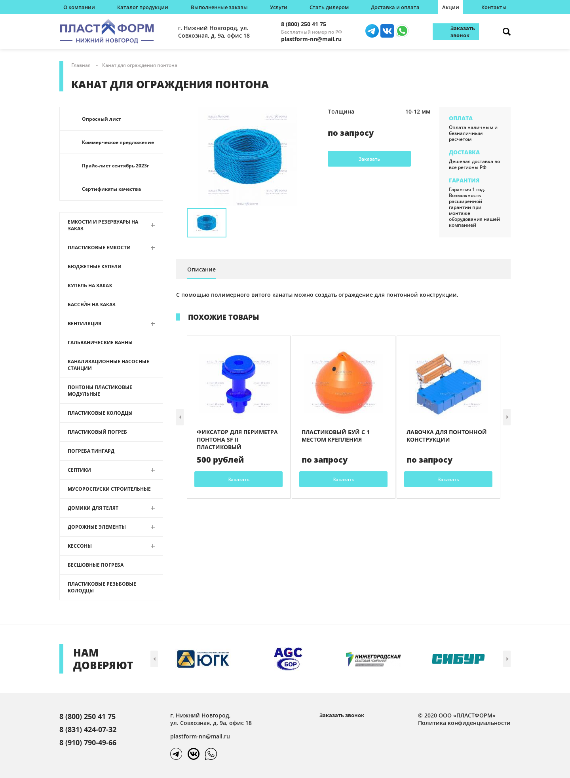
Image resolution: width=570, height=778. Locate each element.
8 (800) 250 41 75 (303, 24)
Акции (450, 7)
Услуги (278, 7)
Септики (79, 470)
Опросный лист (101, 119)
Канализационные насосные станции (108, 365)
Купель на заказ (90, 285)
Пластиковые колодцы (100, 413)
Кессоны (80, 546)
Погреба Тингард (91, 451)
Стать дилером (329, 7)
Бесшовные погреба (96, 565)
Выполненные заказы (219, 7)
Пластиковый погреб (97, 432)
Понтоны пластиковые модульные (100, 390)
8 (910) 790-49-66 (87, 742)
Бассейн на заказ (92, 304)
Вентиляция (84, 323)
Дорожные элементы (97, 527)
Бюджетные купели (95, 266)
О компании (79, 7)
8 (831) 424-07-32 (87, 729)
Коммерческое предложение (118, 142)
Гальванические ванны (100, 342)
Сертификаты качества (111, 189)
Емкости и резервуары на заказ (103, 225)
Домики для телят (93, 508)
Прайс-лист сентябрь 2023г (115, 165)
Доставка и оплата (395, 7)
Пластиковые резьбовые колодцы (102, 587)
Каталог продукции (142, 7)
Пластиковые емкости (99, 247)
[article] (239, 417)
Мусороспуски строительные (109, 489)
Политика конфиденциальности (464, 723)
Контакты (494, 7)
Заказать (369, 159)
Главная (81, 65)
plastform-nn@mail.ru (311, 39)
